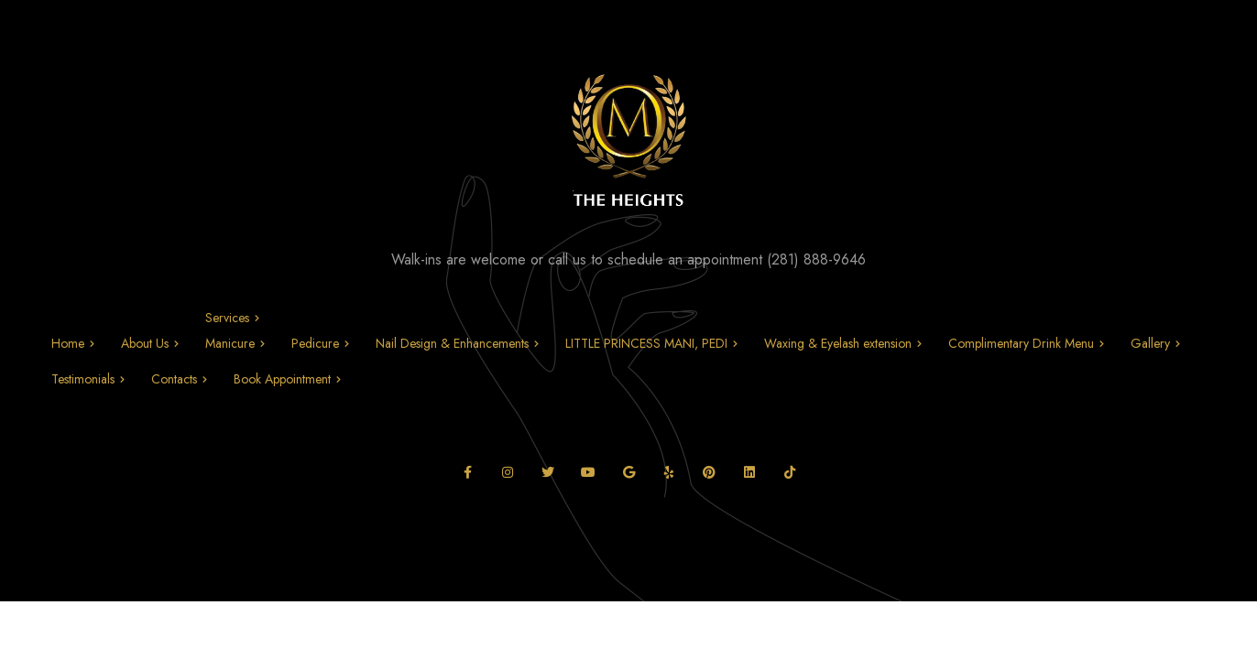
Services (227, 317)
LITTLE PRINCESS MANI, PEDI (646, 343)
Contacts (174, 379)
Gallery (1150, 343)
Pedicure (315, 343)
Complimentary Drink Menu (1021, 343)
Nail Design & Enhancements (452, 343)
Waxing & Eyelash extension (838, 343)
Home (67, 343)
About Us (145, 343)
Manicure (230, 343)
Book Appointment (282, 379)
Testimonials (83, 379)
